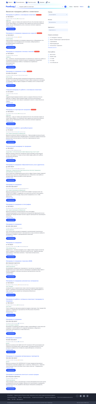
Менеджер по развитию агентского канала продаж (22, 374)
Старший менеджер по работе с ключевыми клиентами (23, 89)
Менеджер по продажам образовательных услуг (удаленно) (25, 164)
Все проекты (20, 399)
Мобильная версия (11, 397)
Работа (81, 6)
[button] (26, 24)
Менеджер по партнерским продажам (18, 109)
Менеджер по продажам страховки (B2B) (19, 261)
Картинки (76, 6)
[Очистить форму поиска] (62, 6)
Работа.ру (86, 402)
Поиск (70, 6)
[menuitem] (9, 2)
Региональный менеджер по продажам (18, 146)
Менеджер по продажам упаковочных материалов (22, 281)
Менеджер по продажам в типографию (18, 204)
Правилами (50, 402)
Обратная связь (27, 397)
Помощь (20, 397)
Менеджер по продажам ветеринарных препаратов (22, 356)
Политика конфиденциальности (65, 397)
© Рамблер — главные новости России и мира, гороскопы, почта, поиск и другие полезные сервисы (31, 395)
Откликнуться (10, 29)
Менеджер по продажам (14, 184)
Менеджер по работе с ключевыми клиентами (21, 15)
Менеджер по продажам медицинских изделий (21, 33)
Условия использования (37, 397)
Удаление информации (50, 397)
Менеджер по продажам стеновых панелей (20, 51)
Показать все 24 (52, 47)
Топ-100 (13, 399)
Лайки (8, 399)
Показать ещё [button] (9, 26)
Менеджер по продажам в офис (16, 71)
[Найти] (65, 6)
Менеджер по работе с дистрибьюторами (19, 128)
